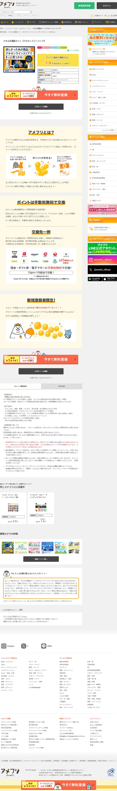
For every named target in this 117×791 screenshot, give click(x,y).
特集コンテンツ (83, 22)
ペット (31, 684)
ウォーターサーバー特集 (9, 730)
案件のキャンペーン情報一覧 (69, 722)
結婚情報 (90, 704)
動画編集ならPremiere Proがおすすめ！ (73, 736)
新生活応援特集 (6, 728)
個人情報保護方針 (16, 761)
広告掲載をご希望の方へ (69, 761)
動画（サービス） (65, 684)
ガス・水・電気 (65, 699)
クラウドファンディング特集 (38, 728)
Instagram (10, 646)
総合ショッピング (98, 69)
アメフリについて (96, 736)
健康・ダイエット (98, 114)
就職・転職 (91, 681)
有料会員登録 (64, 664)
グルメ (62, 693)
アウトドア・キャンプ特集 (37, 730)
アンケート (35, 15)
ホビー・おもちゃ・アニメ (37, 670)
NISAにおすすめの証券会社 (10, 745)
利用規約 (56, 761)
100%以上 (11, 15)
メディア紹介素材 (96, 730)
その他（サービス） (94, 707)
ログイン (107, 5)
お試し (94, 75)
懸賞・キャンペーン (66, 670)
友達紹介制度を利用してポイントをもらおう (102, 229)
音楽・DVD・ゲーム (35, 673)
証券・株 (95, 166)
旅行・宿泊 (96, 195)
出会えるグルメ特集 (35, 733)
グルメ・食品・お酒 (98, 97)
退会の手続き (102, 761)
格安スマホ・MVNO (98, 183)
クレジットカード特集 (8, 722)
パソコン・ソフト (7, 690)
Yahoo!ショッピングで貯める (69, 739)
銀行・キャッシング (98, 161)
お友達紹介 (93, 728)
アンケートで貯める (66, 728)
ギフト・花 (32, 661)
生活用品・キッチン (98, 103)
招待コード (93, 739)
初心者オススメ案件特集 (9, 748)
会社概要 (5, 761)
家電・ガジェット (7, 687)
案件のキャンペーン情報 (50, 22)
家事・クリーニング (94, 701)
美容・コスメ (96, 109)
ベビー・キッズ (97, 92)
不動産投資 (96, 172)
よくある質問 (112, 15)
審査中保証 (46, 47)
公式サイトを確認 (41, 106)
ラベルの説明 (73, 50)
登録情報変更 (91, 761)
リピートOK (55, 47)
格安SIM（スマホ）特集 (37, 722)
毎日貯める (68, 22)
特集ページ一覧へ (41, 559)
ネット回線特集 (6, 742)
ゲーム (3, 15)
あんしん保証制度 (96, 725)
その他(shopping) (34, 687)
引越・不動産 (91, 696)
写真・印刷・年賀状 (94, 699)
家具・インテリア (7, 684)
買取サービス (96, 200)
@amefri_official (102, 269)
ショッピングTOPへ (108, 130)
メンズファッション (98, 86)
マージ (26, 15)
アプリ (19, 15)
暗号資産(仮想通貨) (98, 178)
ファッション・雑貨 (35, 681)
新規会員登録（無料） (97, 742)
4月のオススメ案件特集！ (9, 725)
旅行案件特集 (33, 725)
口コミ (56, 82)
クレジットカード (98, 155)
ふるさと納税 (64, 696)
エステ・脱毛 (91, 693)
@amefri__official (102, 259)
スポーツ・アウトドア (99, 126)
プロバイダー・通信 (98, 189)
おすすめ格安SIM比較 (67, 733)
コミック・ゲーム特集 (36, 748)
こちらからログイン (45, 113)
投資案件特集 (33, 736)
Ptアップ (63, 47)
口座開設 (62, 701)
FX (93, 150)
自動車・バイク (34, 679)
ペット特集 (4, 736)
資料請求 (62, 673)
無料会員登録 (96, 144)
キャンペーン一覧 (65, 730)
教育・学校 (91, 676)
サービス (33, 22)
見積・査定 (63, 676)
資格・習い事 (91, 679)
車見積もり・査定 (65, 679)
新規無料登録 (84, 5)
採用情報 (82, 761)
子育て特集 (4, 733)
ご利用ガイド (98, 15)
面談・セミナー (65, 681)
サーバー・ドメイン (94, 690)
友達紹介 (113, 22)
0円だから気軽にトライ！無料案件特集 (42, 739)
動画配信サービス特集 (8, 739)
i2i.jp (91, 745)
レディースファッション (100, 80)
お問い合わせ (94, 722)
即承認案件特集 (34, 742)
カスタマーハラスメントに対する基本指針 (38, 761)
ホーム (6, 22)
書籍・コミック (97, 120)
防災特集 (32, 745)
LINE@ (49, 646)
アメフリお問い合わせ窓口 (52, 442)
